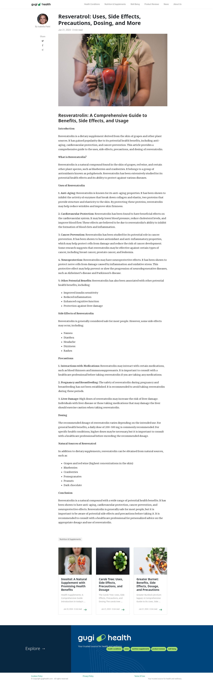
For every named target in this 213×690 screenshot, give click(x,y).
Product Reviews (152, 4)
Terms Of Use (139, 676)
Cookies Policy (36, 676)
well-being (172, 649)
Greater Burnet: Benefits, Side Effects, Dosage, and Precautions (148, 584)
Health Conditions (92, 4)
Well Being (135, 4)
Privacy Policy (88, 676)
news (127, 649)
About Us (178, 4)
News (166, 4)
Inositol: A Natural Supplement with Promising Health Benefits (74, 584)
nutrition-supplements (140, 649)
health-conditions (114, 649)
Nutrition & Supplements (115, 4)
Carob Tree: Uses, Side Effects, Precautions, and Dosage (111, 584)
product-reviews (158, 649)
